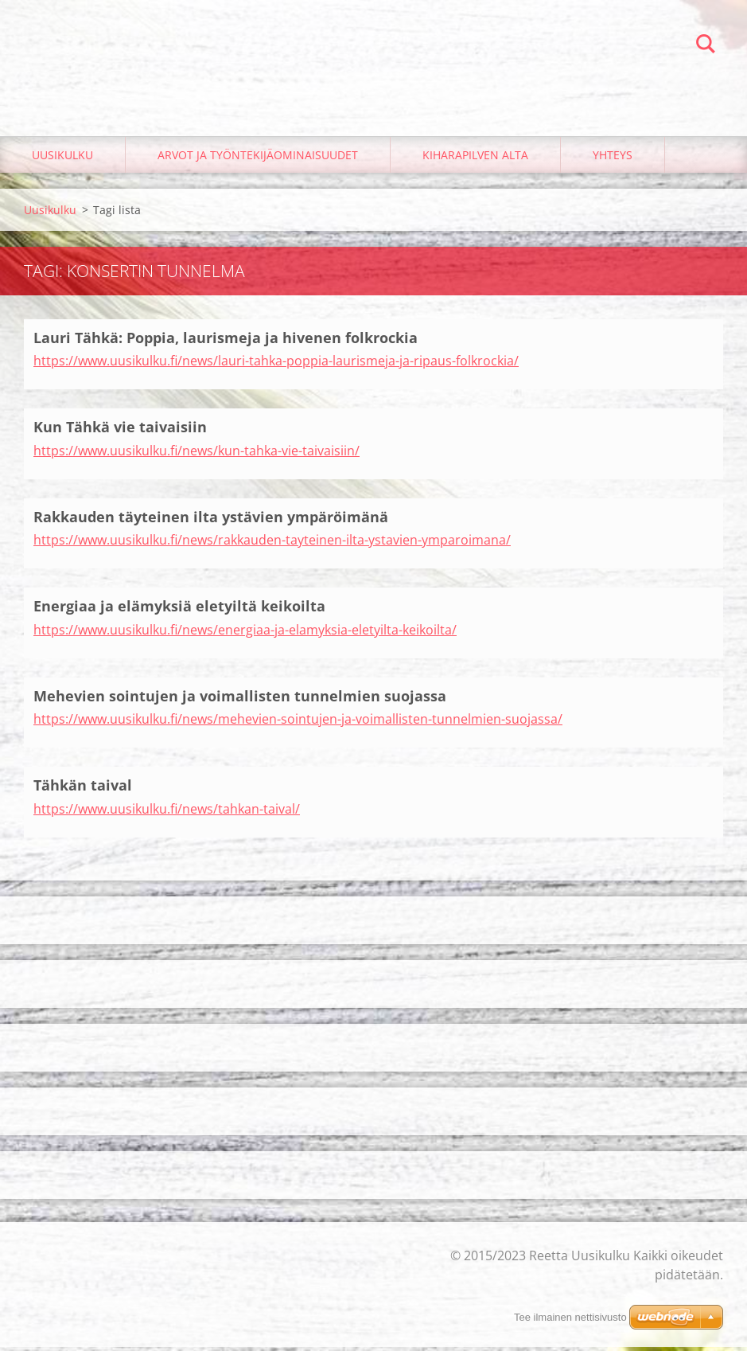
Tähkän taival (82, 789)
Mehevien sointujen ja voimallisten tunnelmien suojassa (239, 699)
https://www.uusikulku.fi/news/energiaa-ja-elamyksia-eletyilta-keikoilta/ (245, 633)
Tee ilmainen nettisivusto (570, 1317)
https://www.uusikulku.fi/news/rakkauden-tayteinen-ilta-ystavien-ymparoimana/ (272, 544)
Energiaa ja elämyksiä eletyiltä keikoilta (179, 610)
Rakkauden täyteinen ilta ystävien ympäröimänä (210, 520)
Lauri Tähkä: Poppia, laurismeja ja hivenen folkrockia (225, 341)
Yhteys (612, 158)
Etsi (705, 46)
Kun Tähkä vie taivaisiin (120, 431)
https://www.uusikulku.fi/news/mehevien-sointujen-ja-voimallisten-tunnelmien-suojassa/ (297, 723)
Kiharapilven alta (475, 158)
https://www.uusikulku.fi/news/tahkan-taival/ (166, 813)
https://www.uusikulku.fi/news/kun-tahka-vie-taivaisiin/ (196, 454)
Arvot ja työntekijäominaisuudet (258, 158)
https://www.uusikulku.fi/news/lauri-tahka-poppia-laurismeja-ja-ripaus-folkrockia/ (276, 365)
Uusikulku (62, 158)
